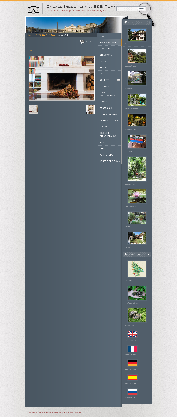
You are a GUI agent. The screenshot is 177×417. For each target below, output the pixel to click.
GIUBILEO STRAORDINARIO (108, 134)
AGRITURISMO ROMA (110, 161)
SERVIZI (103, 102)
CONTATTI (104, 80)
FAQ (102, 142)
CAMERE (104, 61)
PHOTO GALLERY (40, 35)
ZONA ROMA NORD (109, 114)
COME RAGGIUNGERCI (107, 94)
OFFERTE (104, 73)
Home (30, 35)
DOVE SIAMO (106, 49)
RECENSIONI (106, 108)
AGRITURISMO (106, 155)
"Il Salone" (52, 35)
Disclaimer (78, 412)
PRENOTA (104, 86)
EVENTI (103, 127)
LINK (102, 148)
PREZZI (103, 67)
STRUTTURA (106, 55)
